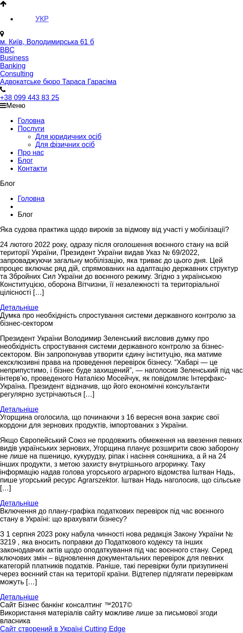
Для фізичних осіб (65, 144)
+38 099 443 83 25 (29, 97)
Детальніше (19, 307)
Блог (25, 160)
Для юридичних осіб (68, 136)
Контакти (32, 168)
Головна (31, 120)
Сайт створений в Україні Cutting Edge (62, 629)
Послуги (31, 128)
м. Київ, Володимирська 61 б (47, 42)
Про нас (31, 152)
